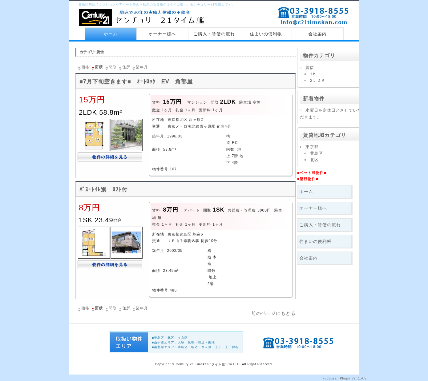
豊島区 (316, 153)
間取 (110, 67)
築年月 (139, 67)
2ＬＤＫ (317, 80)
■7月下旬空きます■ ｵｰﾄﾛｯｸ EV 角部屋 (136, 81)
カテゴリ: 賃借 (91, 52)
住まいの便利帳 (266, 33)
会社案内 (317, 33)
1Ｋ (313, 74)
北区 (314, 159)
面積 (97, 67)
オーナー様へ (162, 33)
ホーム (111, 33)
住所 (124, 67)
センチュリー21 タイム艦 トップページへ (143, 18)
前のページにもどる (273, 313)
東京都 (311, 147)
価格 (83, 67)
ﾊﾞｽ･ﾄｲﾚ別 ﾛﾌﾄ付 (103, 189)
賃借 (309, 67)
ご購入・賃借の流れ (214, 33)
